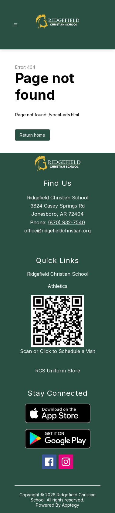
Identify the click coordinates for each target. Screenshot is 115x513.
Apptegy (70, 505)
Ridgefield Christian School (57, 274)
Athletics (57, 286)
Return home (32, 135)
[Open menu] (15, 25)
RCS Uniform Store (57, 371)
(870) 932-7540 (66, 222)
